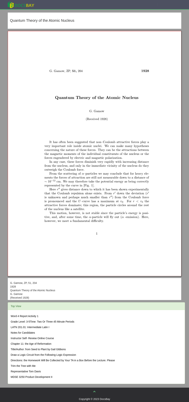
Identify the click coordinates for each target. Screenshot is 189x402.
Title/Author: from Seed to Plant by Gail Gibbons (38, 349)
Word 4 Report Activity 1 (24, 316)
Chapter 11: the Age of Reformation (31, 343)
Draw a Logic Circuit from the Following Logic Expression (43, 354)
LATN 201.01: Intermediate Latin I (30, 327)
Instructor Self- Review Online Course (32, 338)
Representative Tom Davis (26, 371)
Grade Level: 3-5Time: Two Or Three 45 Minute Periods (42, 321)
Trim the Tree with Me (23, 365)
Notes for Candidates (23, 332)
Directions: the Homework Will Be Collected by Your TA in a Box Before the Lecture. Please (63, 360)
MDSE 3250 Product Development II (31, 376)
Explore (48, 4)
